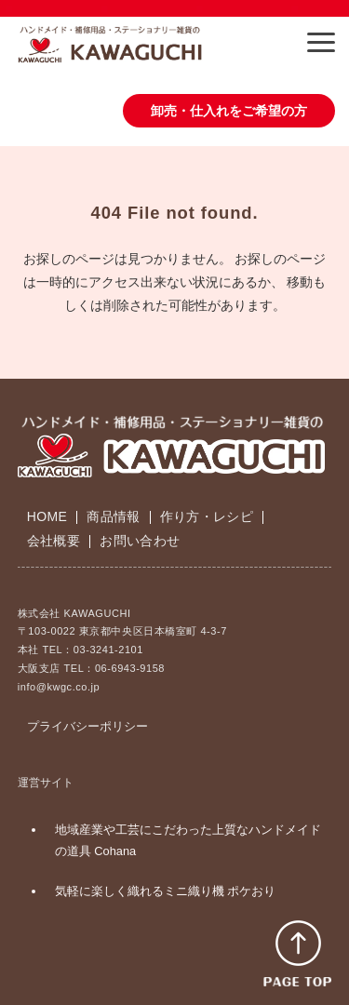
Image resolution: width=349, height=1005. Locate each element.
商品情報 (113, 516)
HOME (47, 516)
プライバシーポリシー (87, 726)
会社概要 (53, 540)
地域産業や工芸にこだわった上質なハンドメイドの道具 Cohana (188, 840)
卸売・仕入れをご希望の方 (229, 110)
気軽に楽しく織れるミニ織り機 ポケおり (165, 891)
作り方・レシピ (206, 516)
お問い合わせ (140, 540)
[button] (321, 42)
